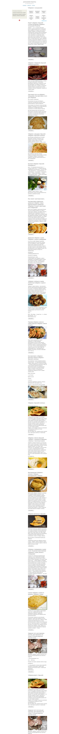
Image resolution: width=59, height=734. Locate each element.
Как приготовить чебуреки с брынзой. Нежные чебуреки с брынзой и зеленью (36, 357)
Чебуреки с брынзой (31, 12)
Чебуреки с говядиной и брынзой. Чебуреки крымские (37, 63)
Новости (29, 5)
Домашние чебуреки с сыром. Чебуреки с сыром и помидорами (37, 238)
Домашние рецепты (29, 2)
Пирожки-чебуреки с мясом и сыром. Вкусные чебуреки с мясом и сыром (37, 323)
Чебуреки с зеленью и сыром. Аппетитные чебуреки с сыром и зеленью (37, 283)
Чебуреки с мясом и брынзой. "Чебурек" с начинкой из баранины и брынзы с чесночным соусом (37, 439)
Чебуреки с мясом (44, 12)
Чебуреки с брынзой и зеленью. (36, 403)
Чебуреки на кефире (37, 17)
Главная (24, 5)
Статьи (33, 5)
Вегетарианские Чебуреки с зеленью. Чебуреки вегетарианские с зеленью (35, 474)
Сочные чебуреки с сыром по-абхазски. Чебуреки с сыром (36, 593)
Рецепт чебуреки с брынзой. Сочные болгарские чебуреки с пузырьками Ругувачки (36, 24)
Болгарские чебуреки (37, 12)
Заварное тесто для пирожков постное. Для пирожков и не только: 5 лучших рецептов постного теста (36, 636)
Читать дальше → (31, 59)
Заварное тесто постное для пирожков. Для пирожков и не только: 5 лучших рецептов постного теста (36, 712)
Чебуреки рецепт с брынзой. (35, 675)
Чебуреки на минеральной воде (44, 17)
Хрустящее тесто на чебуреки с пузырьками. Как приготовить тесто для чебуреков (37, 96)
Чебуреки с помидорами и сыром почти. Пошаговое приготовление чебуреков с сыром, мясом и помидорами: (37, 552)
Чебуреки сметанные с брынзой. (37, 514)
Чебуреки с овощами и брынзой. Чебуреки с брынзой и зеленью (37, 134)
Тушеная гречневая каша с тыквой (19, 12)
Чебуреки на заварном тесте (31, 17)
